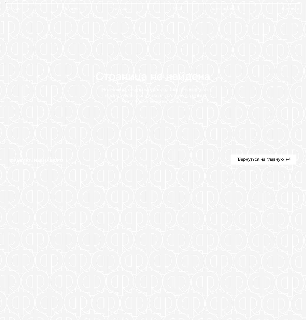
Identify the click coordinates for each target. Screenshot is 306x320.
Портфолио (120, 8)
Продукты (72, 8)
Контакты (290, 8)
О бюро (14, 8)
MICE (177, 8)
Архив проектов (225, 8)
